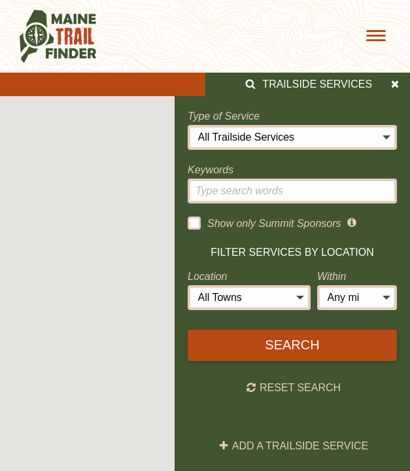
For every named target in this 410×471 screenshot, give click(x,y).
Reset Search (293, 388)
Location (208, 276)
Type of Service (224, 116)
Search (292, 345)
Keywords (210, 169)
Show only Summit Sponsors (264, 223)
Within (331, 276)
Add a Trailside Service (293, 446)
